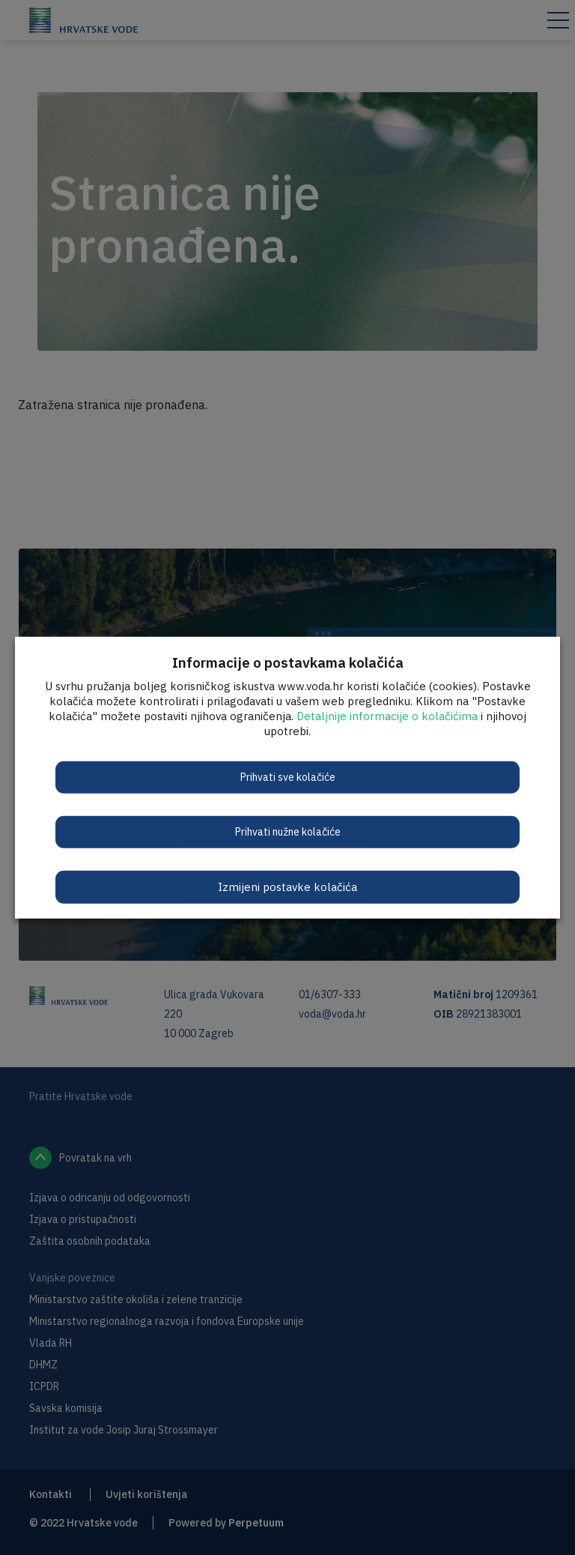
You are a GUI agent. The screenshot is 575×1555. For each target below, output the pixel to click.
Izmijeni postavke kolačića (287, 886)
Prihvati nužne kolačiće (288, 831)
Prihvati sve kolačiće (287, 776)
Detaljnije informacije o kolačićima (387, 715)
